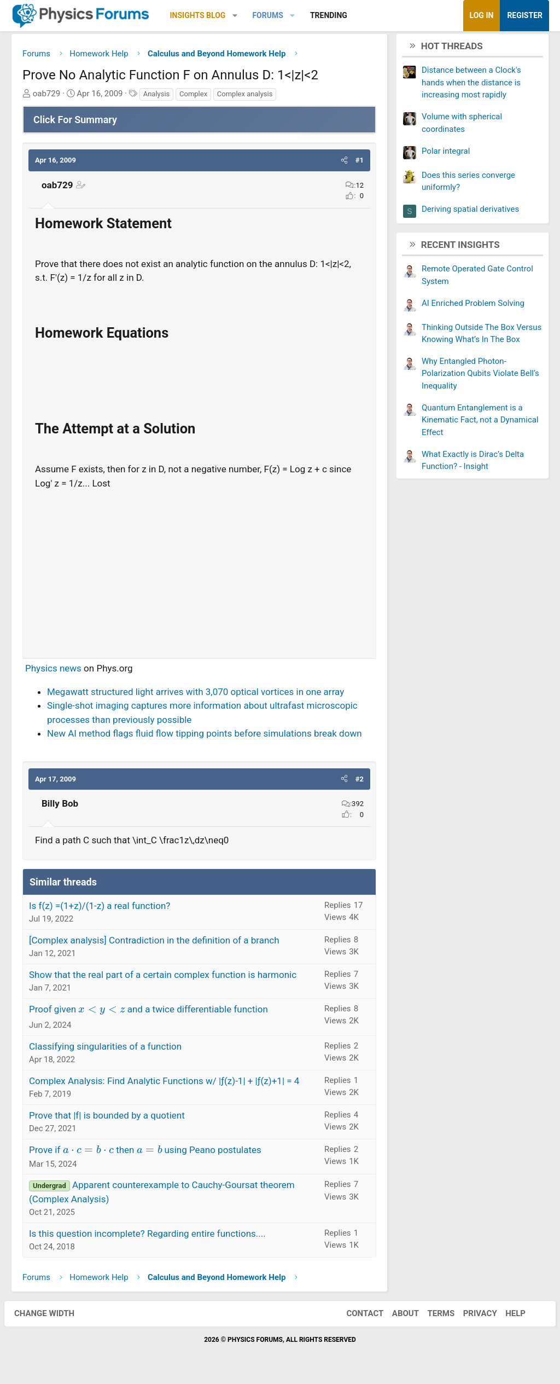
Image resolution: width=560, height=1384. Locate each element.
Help (508, 1316)
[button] (235, 15)
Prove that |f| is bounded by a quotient (107, 1117)
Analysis (156, 96)
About (398, 1316)
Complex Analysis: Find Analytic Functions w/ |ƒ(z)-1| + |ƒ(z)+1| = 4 (164, 1083)
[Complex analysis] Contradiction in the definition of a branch (154, 942)
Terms (433, 1316)
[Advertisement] (199, 571)
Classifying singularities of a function (105, 1048)
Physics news (53, 670)
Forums (267, 15)
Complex (193, 96)
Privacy (473, 1316)
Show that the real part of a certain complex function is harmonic (162, 977)
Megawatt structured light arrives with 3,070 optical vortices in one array (195, 694)
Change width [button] (51, 1316)
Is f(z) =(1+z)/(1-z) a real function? (99, 908)
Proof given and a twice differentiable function (148, 1011)
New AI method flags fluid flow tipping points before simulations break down (204, 736)
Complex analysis (245, 96)
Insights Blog (198, 15)
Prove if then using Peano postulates (145, 1151)
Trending (328, 15)
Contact (357, 1316)
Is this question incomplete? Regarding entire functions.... (147, 1236)
